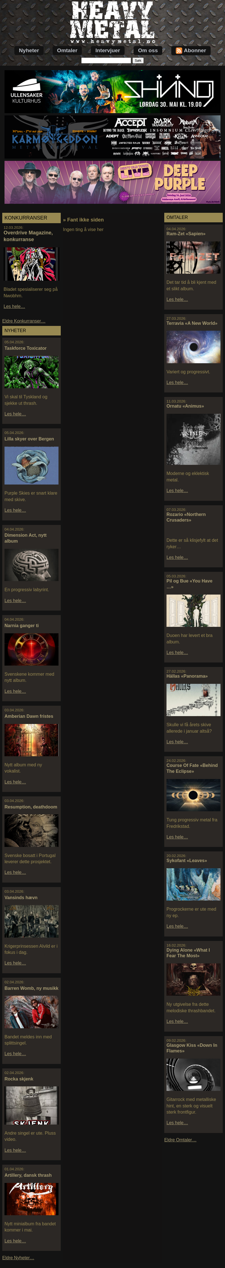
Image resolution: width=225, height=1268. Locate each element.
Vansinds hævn (20, 897)
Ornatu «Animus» (185, 406)
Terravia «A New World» (191, 323)
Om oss (148, 50)
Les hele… (14, 306)
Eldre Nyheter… (18, 1257)
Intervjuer (107, 50)
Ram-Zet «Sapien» (186, 233)
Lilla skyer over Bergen (29, 439)
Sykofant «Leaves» (186, 860)
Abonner (191, 50)
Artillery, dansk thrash (28, 1175)
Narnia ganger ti (21, 625)
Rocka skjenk (18, 1079)
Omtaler (67, 50)
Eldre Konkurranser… (24, 321)
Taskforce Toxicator (25, 348)
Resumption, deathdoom (30, 807)
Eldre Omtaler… (180, 1139)
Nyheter (29, 50)
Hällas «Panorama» (187, 676)
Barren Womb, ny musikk (31, 988)
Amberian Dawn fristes (28, 716)
